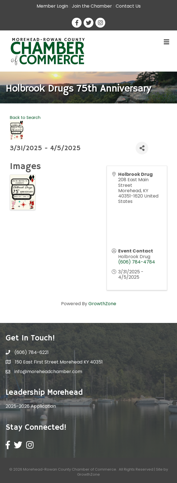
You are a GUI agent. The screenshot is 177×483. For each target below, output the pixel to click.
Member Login (52, 6)
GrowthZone (102, 303)
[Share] (142, 148)
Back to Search (25, 117)
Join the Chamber (92, 6)
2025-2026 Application (31, 406)
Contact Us (128, 6)
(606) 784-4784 (136, 262)
